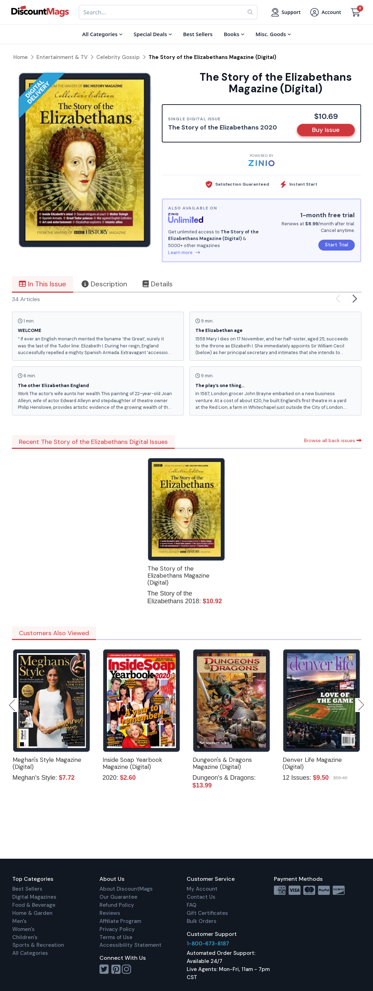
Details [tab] (158, 283)
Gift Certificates (207, 913)
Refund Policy (116, 905)
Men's (19, 921)
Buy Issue (326, 130)
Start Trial (336, 244)
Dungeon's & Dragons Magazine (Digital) (222, 763)
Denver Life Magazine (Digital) (312, 763)
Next (361, 705)
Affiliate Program (120, 921)
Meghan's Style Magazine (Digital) (47, 763)
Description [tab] (104, 283)
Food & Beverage (33, 905)
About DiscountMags (126, 888)
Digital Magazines (34, 896)
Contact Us (201, 896)
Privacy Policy (117, 929)
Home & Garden (32, 913)
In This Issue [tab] (42, 283)
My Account (202, 888)
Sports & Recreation (38, 945)
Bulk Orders (201, 921)
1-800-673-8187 (208, 943)
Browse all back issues (332, 440)
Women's (23, 929)
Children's (24, 937)
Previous (13, 705)
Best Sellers (27, 888)
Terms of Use (115, 937)
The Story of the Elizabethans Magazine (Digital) (178, 575)
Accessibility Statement (130, 945)
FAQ (191, 905)
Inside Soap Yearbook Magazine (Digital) (132, 763)
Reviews (109, 913)
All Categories (30, 953)
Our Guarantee (118, 896)
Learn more (184, 252)
